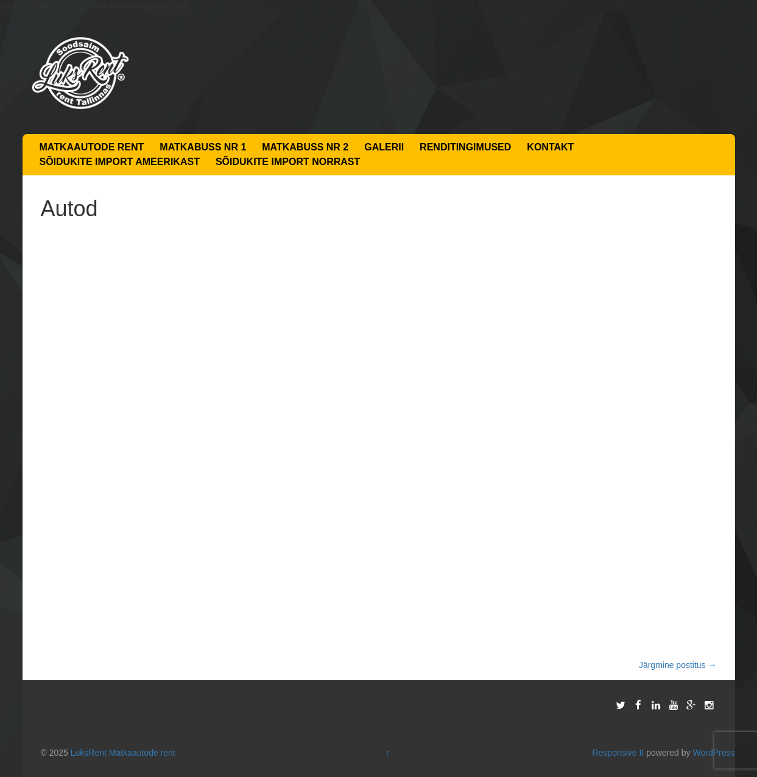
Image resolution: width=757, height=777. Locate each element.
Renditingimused (465, 147)
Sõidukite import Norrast (288, 161)
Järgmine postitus (678, 665)
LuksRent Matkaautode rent (123, 753)
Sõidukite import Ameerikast (120, 161)
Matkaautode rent (92, 147)
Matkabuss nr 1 (203, 147)
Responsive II (618, 753)
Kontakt (550, 147)
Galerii (384, 147)
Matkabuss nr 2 (305, 147)
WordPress (713, 753)
